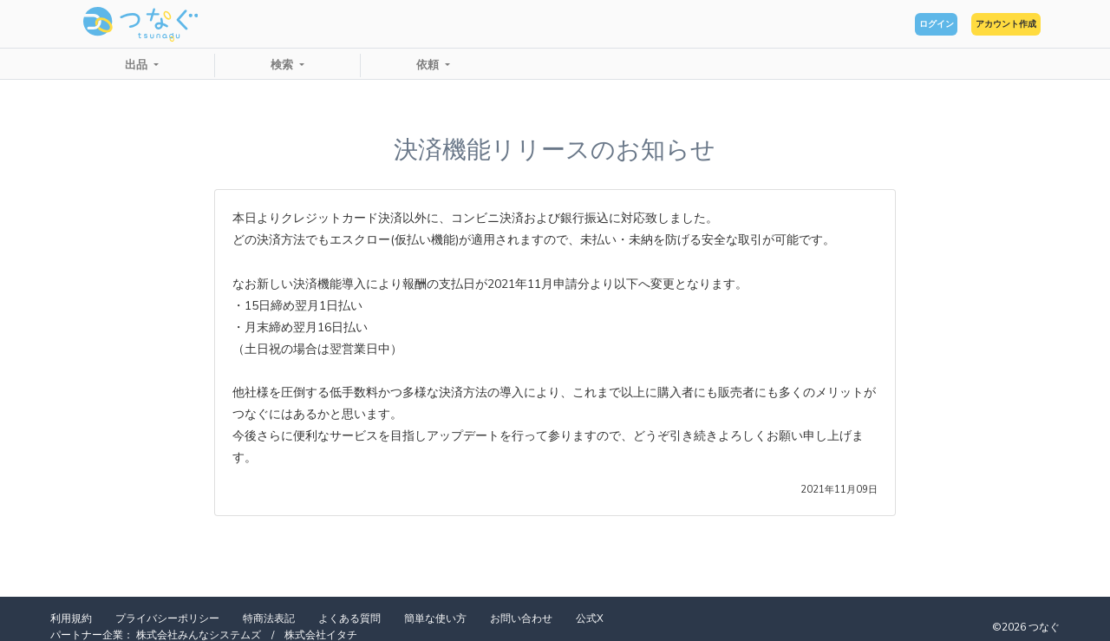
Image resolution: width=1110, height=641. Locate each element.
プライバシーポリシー (167, 618)
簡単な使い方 (435, 618)
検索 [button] (284, 65)
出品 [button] (138, 65)
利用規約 (71, 618)
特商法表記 (269, 618)
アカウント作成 (980, 24)
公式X (590, 618)
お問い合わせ (521, 618)
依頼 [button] (429, 65)
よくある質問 (349, 618)
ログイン (863, 24)
